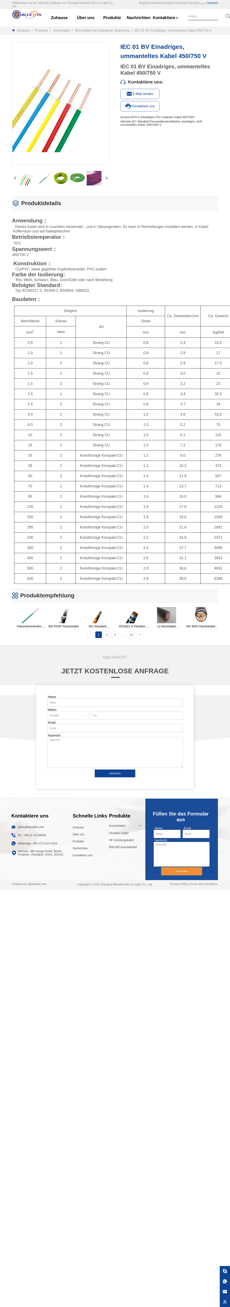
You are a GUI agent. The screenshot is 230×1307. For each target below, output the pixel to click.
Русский (181, 3)
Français (193, 3)
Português (167, 3)
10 (131, 634)
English (143, 3)
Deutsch (212, 3)
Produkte (41, 30)
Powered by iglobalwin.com (29, 884)
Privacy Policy (179, 884)
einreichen (115, 773)
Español (155, 3)
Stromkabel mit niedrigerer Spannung (102, 30)
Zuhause (23, 30)
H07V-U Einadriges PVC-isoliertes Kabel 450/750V (162, 117)
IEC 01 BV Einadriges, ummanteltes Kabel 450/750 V (172, 30)
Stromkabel (61, 30)
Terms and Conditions (203, 884)
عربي (203, 3)
